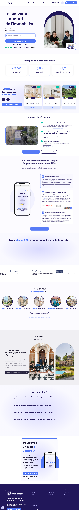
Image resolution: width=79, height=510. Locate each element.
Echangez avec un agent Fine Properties (17, 371)
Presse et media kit (68, 496)
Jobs (65, 498)
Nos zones (34, 496)
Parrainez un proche (36, 503)
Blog (65, 494)
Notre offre (34, 492)
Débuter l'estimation (20, 41)
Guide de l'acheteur (52, 496)
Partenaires (66, 492)
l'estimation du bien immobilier (30, 461)
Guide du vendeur (35, 498)
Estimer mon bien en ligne (49, 151)
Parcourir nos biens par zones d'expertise (39, 317)
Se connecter (34, 505)
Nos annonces (51, 492)
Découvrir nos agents (58, 128)
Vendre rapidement (36, 501)
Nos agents (34, 494)
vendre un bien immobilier (30, 456)
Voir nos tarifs (50, 146)
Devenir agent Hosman (69, 500)
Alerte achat (50, 494)
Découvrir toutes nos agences (39, 313)
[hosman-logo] (7, 3)
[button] (2, 507)
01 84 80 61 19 (55, 3)
